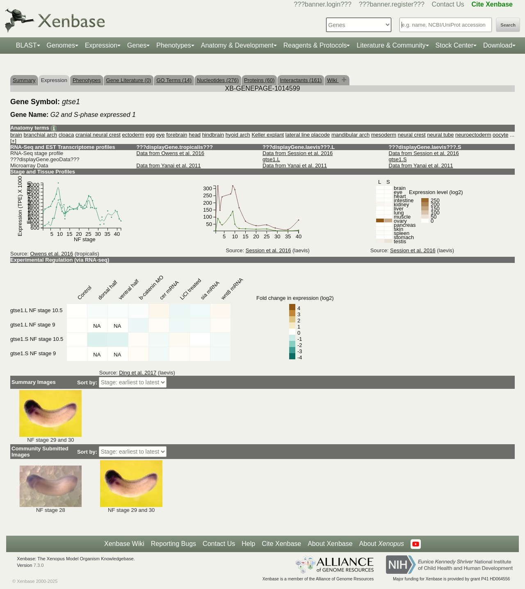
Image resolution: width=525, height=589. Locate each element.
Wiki (332, 80)
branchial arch (40, 135)
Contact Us (448, 4)
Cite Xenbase (281, 543)
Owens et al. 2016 (51, 254)
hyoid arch (238, 135)
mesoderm (383, 135)
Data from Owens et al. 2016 (170, 153)
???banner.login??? (323, 4)
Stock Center (454, 45)
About (381, 544)
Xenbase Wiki (124, 543)
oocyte (500, 135)
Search (508, 25)
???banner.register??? (392, 4)
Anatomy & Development (237, 45)
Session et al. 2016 (268, 250)
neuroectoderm (473, 135)
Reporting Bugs (173, 543)
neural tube (440, 135)
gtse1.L (271, 159)
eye (160, 135)
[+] (13, 141)
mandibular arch (350, 135)
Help (248, 543)
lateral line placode (307, 135)
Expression (101, 45)
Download (497, 45)
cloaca (66, 135)
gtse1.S (398, 159)
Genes (136, 45)
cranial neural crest (98, 135)
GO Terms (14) (174, 80)
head (195, 135)
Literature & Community (390, 45)
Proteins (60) (259, 80)
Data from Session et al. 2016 (297, 153)
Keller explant (267, 135)
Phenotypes (173, 45)
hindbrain (213, 135)
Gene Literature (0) (128, 80)
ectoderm (133, 135)
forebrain (176, 135)
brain (16, 135)
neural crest (412, 135)
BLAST (26, 45)
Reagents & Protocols (315, 45)
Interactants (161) (301, 80)
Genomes (61, 45)
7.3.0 (39, 565)
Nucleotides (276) (218, 80)
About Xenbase (330, 543)
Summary (24, 80)
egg (150, 135)
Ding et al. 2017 (137, 373)
